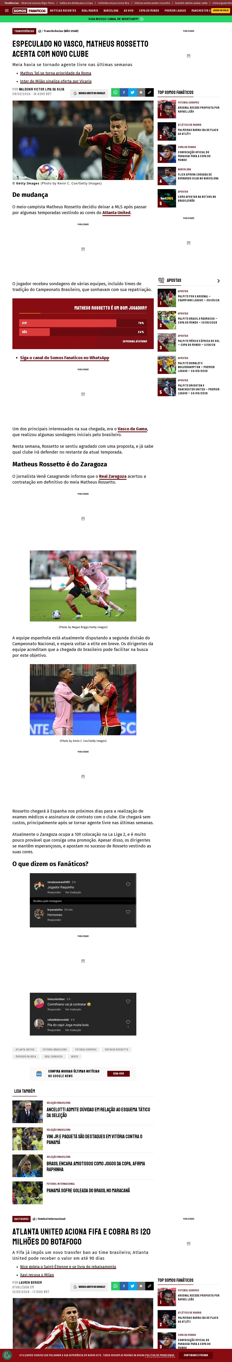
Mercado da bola (26, 1056)
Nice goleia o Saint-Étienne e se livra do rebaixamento (68, 1266)
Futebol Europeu (85, 1049)
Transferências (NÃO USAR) (61, 31)
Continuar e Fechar (196, 1355)
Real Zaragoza (112, 476)
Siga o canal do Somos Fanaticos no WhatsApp (64, 357)
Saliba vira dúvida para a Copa (76, 3)
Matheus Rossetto (116, 1049)
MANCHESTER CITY (203, 10)
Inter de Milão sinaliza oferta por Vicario (56, 81)
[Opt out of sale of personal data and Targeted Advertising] (7, 1355)
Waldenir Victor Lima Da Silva (41, 89)
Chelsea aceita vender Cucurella (152, 3)
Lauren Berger (30, 1282)
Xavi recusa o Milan (37, 1274)
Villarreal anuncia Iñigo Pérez (37, 3)
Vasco (74, 1056)
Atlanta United (116, 212)
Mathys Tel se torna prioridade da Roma (55, 73)
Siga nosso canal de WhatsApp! (116, 19)
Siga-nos (118, 1073)
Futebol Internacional (51, 1219)
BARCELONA (111, 10)
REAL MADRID (90, 10)
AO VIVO (129, 10)
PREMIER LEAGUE (175, 10)
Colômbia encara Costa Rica (113, 3)
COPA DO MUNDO (149, 10)
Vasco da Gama (132, 428)
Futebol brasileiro (55, 1049)
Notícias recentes (63, 10)
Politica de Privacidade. (160, 1355)
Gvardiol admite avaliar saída (191, 3)
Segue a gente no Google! (91, 92)
